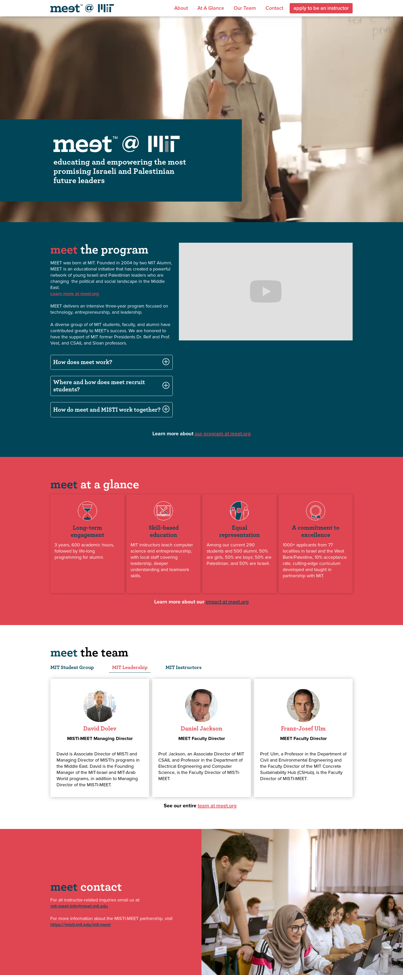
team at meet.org (217, 806)
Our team (245, 8)
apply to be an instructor (321, 8)
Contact (274, 8)
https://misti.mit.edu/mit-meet (80, 924)
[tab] (72, 668)
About (181, 8)
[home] (82, 8)
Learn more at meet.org (74, 293)
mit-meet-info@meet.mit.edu (79, 906)
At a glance (210, 8)
